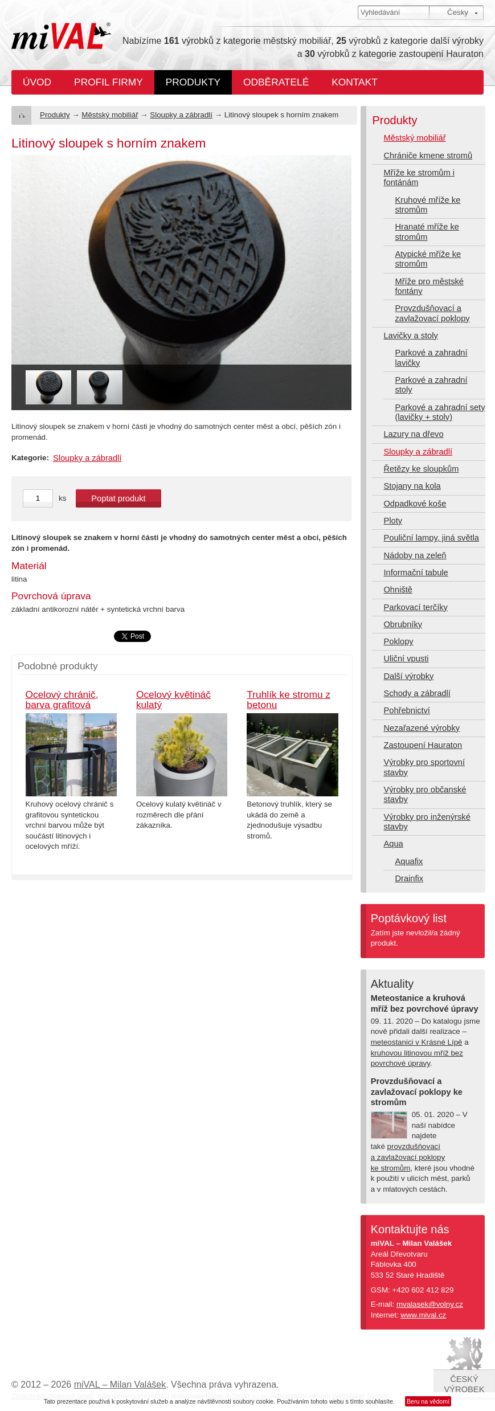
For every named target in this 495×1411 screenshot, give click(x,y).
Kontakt (355, 82)
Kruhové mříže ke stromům (427, 204)
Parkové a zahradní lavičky (431, 357)
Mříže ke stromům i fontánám (419, 177)
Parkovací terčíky (415, 607)
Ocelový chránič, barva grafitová (62, 700)
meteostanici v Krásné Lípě (417, 1042)
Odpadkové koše (414, 503)
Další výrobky (408, 676)
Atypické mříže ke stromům (428, 259)
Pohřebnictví (406, 710)
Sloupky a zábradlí (181, 115)
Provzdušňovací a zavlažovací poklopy (432, 313)
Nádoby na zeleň (414, 555)
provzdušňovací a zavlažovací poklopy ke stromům (408, 1157)
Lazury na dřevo (413, 434)
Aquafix (409, 861)
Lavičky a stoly (410, 335)
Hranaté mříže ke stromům (427, 231)
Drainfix (409, 878)
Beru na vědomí (428, 1401)
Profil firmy (108, 82)
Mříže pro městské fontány (429, 286)
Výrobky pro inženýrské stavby (426, 821)
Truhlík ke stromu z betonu (288, 700)
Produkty (193, 82)
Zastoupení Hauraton (422, 745)
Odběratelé (276, 82)
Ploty (392, 520)
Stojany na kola (411, 485)
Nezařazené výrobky (421, 728)
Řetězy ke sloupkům (421, 468)
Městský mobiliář (109, 115)
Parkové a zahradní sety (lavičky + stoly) (440, 412)
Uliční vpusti (405, 658)
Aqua (393, 843)
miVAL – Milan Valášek (120, 1384)
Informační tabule (415, 572)
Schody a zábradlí (416, 693)
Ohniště (397, 589)
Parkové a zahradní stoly (431, 384)
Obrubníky (402, 624)
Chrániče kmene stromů (427, 155)
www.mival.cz (423, 1315)
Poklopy (398, 641)
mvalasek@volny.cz (429, 1304)
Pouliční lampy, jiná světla (431, 537)
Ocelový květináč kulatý (173, 700)
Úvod (37, 82)
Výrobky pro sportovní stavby (424, 767)
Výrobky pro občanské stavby (424, 794)
